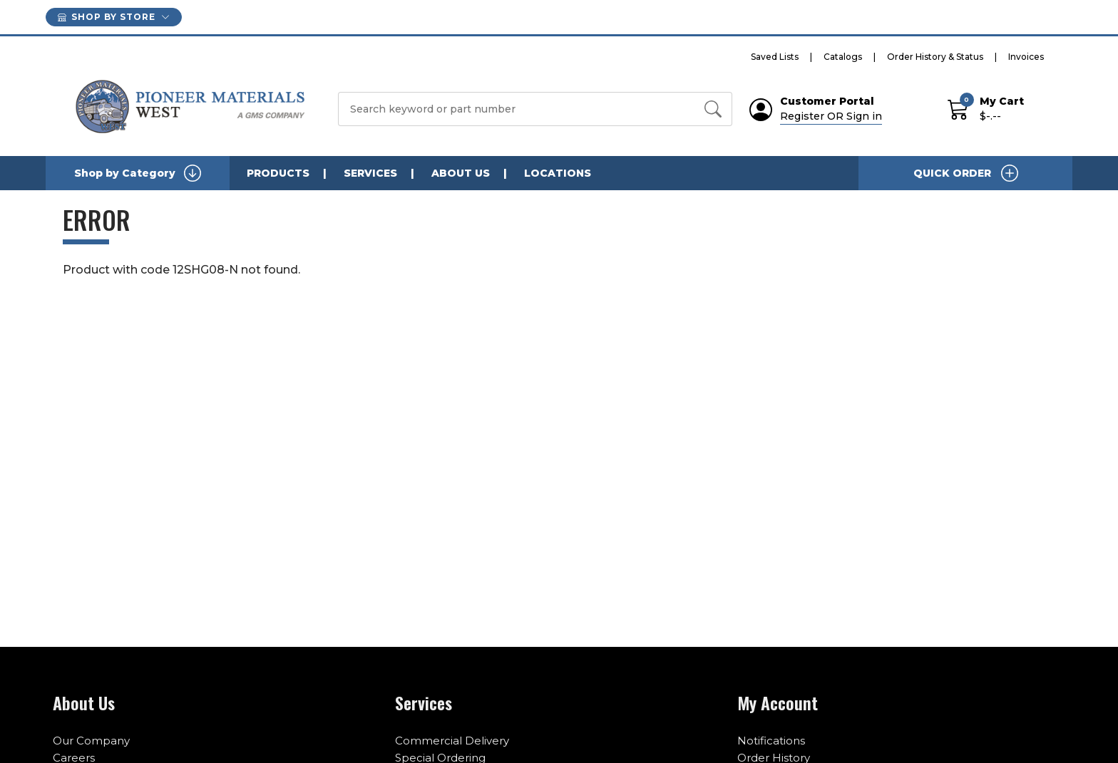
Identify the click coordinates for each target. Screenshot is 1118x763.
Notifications (771, 740)
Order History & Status (935, 56)
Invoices (1026, 56)
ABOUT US (460, 173)
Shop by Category (137, 173)
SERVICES (370, 173)
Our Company (91, 740)
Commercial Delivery (452, 740)
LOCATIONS (557, 173)
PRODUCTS (278, 173)
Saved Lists (775, 56)
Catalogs (843, 56)
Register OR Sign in (831, 116)
